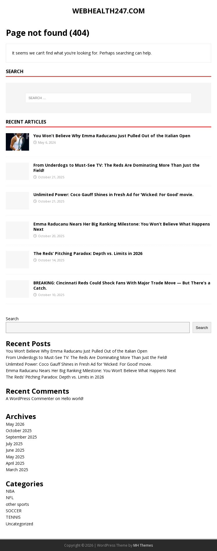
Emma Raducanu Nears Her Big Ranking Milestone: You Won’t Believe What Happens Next (121, 226)
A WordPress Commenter (30, 398)
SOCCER (13, 510)
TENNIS (13, 517)
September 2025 (21, 437)
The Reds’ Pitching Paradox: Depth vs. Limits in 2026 (87, 253)
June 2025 (15, 450)
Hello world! (72, 398)
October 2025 (19, 430)
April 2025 (15, 463)
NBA (10, 491)
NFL (10, 497)
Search (12, 318)
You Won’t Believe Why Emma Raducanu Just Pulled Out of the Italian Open (111, 135)
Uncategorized (19, 524)
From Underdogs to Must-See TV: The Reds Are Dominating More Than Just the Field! (116, 167)
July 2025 (14, 443)
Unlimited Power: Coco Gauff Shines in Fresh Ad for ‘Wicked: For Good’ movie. (113, 194)
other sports (17, 504)
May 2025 (15, 457)
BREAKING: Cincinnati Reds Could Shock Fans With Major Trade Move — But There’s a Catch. (121, 285)
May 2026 (15, 424)
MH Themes (143, 545)
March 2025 (17, 469)
